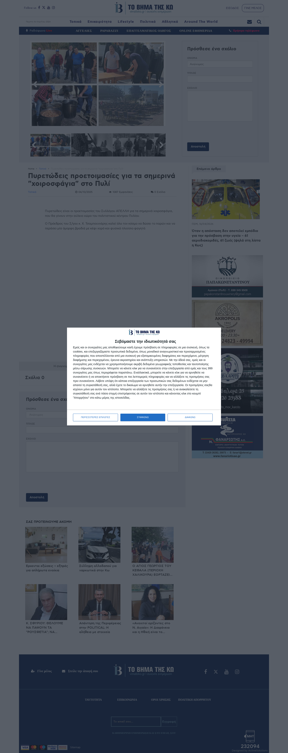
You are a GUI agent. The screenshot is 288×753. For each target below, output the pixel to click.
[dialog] (144, 376)
